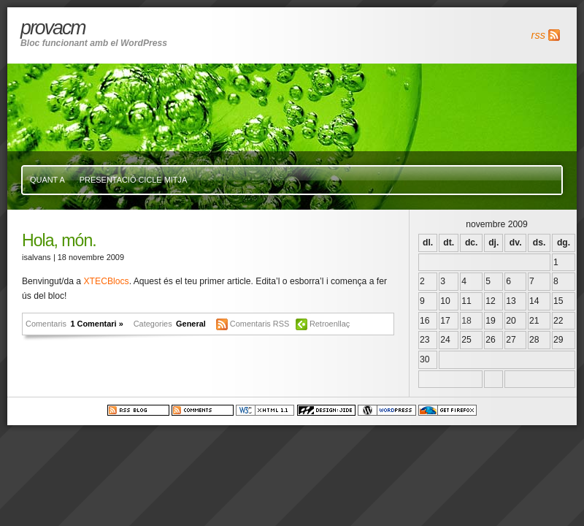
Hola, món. (59, 240)
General (191, 323)
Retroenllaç (330, 323)
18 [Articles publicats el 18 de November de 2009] (466, 321)
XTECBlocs (105, 281)
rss (538, 35)
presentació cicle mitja (133, 179)
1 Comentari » (96, 323)
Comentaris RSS (261, 323)
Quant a (47, 179)
